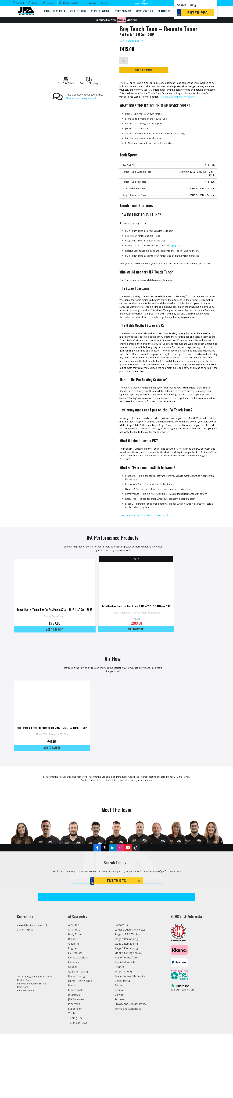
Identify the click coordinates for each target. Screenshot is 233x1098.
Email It (180, 259)
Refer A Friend (123, 1036)
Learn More (132, 19)
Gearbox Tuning (78, 1036)
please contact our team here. (148, 103)
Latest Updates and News (130, 994)
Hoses (72, 1049)
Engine (72, 1012)
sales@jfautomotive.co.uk (32, 989)
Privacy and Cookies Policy (130, 1068)
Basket (104, 2)
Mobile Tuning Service (128, 1017)
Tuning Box (75, 1082)
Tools (71, 1077)
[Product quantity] (123, 61)
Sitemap (119, 1054)
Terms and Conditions (128, 1073)
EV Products (75, 1017)
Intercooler (75, 1059)
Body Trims (75, 998)
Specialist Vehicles (125, 1026)
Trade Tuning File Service (130, 1040)
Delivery (119, 1059)
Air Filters (74, 994)
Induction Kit (76, 1054)
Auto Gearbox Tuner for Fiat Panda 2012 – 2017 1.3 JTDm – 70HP (144, 657)
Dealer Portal (122, 1045)
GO (140, 945)
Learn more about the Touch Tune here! (143, 562)
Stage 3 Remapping (126, 1012)
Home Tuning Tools (80, 1045)
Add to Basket (167, 70)
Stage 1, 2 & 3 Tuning (127, 998)
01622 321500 (25, 994)
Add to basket (57, 682)
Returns (119, 1063)
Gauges (72, 1031)
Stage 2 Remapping (126, 1008)
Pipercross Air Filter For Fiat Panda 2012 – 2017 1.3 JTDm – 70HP (55, 784)
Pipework (74, 1068)
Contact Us (121, 989)
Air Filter (73, 989)
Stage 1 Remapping (126, 1003)
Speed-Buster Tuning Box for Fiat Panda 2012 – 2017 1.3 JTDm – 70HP (57, 661)
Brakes (72, 1003)
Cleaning (73, 1008)
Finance (119, 1031)
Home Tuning (76, 1040)
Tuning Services (78, 1087)
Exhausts (73, 1026)
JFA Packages (76, 1063)
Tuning (119, 1049)
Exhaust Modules (78, 1022)
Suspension (75, 1073)
